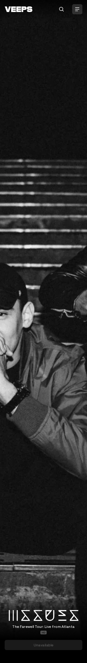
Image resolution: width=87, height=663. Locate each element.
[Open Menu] (77, 9)
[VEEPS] (18, 9)
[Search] (61, 9)
